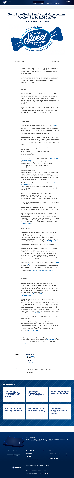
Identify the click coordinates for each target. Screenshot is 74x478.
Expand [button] (56, 57)
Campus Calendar (49, 4)
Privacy (27, 470)
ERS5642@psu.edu (27, 223)
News (8, 7)
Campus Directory (53, 458)
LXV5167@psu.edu (51, 241)
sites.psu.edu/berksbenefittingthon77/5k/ (31, 294)
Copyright (44, 470)
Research (51, 450)
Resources (51, 456)
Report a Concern (39, 2)
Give (48, 2)
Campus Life (48, 369)
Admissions (29, 456)
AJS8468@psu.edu (27, 295)
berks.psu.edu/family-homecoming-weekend (41, 270)
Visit (62, 2)
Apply (55, 2)
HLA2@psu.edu (26, 343)
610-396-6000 (47, 465)
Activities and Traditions (32, 369)
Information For (57, 4)
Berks (42, 369)
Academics (41, 4)
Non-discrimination (33, 470)
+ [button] (43, 450)
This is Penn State (31, 450)
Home (4, 7)
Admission (34, 4)
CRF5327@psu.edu (39, 313)
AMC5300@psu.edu (33, 330)
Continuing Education (54, 453)
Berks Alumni (30, 372)
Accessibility (39, 470)
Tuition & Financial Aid (32, 459)
